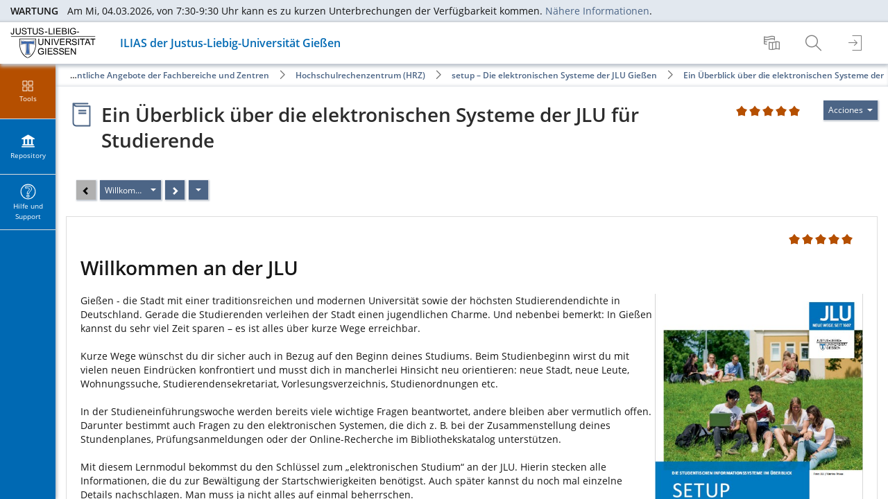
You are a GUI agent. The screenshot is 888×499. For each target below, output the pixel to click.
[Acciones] (198, 190)
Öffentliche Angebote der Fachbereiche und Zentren (164, 75)
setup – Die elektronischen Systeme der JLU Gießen (554, 75)
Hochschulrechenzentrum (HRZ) (360, 75)
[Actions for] (850, 110)
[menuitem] (773, 43)
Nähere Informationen (597, 10)
